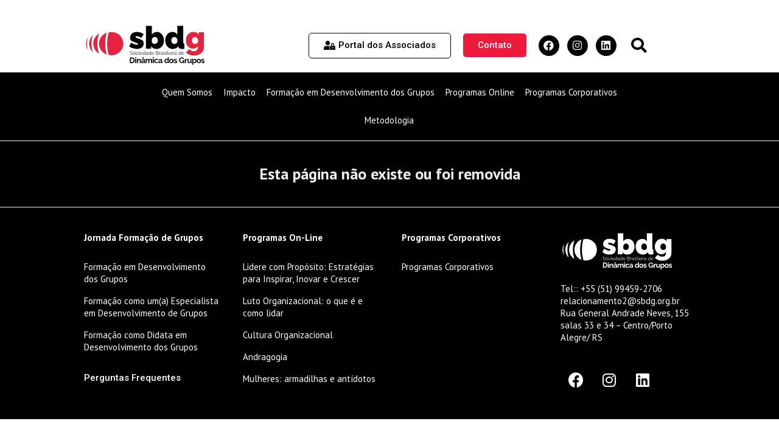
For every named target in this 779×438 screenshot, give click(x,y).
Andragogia (265, 357)
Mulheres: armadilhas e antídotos (309, 378)
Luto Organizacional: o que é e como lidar (303, 307)
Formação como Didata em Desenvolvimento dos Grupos (141, 341)
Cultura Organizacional (288, 335)
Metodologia (389, 120)
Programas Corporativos (571, 92)
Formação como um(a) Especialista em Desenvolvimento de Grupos (151, 307)
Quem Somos (187, 92)
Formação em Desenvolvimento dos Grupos (351, 92)
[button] (639, 45)
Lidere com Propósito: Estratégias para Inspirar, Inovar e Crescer (308, 273)
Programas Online (479, 92)
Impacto (239, 92)
